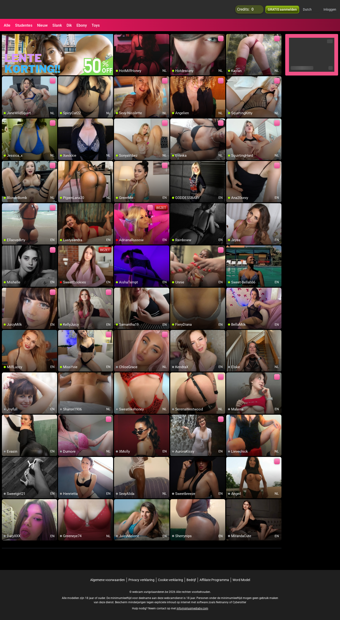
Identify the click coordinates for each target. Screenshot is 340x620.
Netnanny (222, 602)
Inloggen (329, 9)
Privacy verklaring (141, 580)
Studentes (23, 25)
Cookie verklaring (170, 580)
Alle (7, 25)
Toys (96, 25)
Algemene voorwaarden (107, 580)
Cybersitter (239, 602)
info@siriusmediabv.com (192, 608)
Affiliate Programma (214, 580)
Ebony (81, 25)
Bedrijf (191, 580)
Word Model (241, 580)
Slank (57, 25)
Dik (69, 25)
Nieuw (42, 25)
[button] (310, 9)
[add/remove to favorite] (118, 37)
